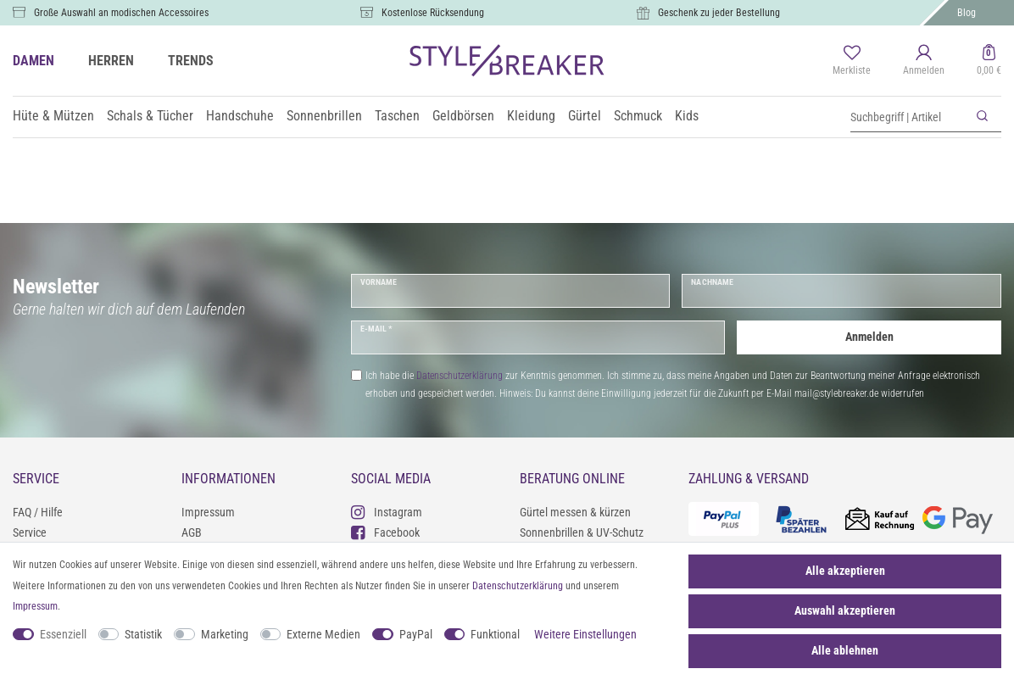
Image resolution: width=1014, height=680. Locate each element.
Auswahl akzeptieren (844, 610)
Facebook (385, 532)
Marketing (224, 634)
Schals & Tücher (150, 116)
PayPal (415, 634)
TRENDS (191, 61)
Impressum (208, 512)
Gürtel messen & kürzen (575, 512)
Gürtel (584, 116)
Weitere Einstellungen (585, 634)
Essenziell (63, 634)
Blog (966, 13)
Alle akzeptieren (845, 570)
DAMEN (33, 61)
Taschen (397, 116)
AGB (191, 532)
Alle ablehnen (844, 650)
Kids (687, 116)
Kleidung (531, 116)
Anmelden (869, 336)
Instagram (386, 511)
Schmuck (638, 116)
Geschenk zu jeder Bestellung (719, 13)
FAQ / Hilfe (38, 512)
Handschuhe (240, 116)
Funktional (495, 634)
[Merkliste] (852, 61)
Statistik (143, 634)
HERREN (111, 61)
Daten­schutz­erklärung (517, 586)
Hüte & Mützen (53, 116)
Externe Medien (323, 634)
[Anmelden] (923, 61)
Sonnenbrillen (324, 116)
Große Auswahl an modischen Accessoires (121, 13)
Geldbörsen (463, 116)
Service (30, 532)
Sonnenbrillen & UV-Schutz (582, 532)
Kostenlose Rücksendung (433, 13)
